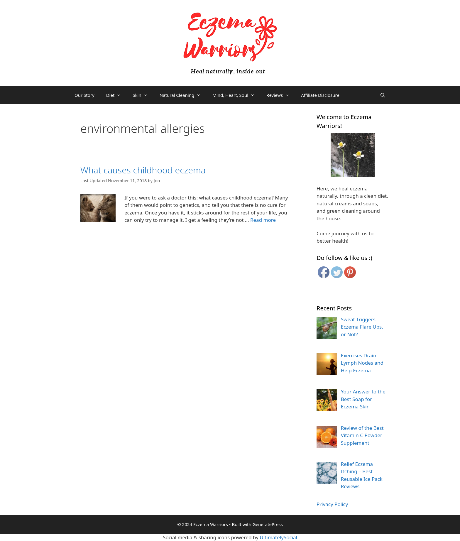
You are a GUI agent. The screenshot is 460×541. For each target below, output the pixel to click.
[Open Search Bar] (382, 95)
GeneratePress (268, 524)
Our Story (84, 95)
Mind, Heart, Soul (236, 95)
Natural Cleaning (183, 95)
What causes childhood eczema (143, 170)
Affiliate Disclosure (320, 95)
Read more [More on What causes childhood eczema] (263, 220)
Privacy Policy (332, 504)
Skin (143, 95)
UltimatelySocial (278, 537)
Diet (116, 95)
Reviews (280, 95)
